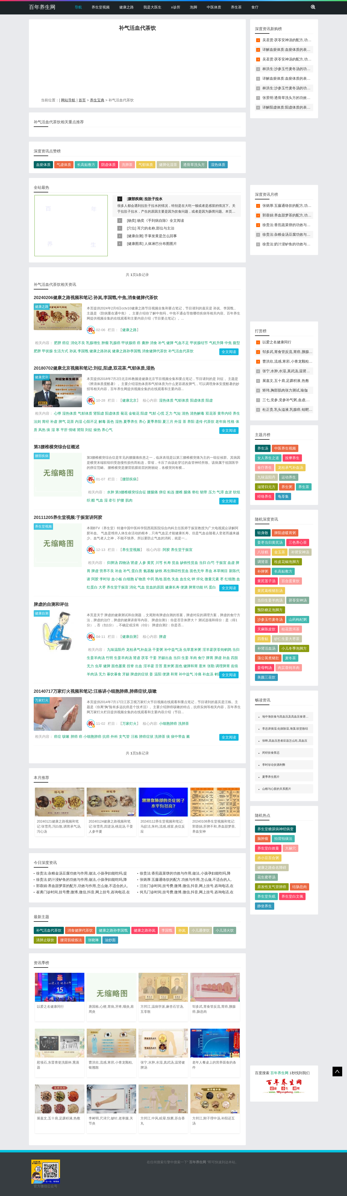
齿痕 (234, 666)
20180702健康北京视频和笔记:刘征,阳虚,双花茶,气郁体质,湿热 (94, 368)
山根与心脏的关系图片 (276, 789)
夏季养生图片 (271, 776)
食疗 (255, 7)
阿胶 (166, 550)
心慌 (160, 413)
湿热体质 (218, 165)
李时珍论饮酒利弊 (273, 764)
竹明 (109, 658)
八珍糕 (262, 552)
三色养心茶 (298, 542)
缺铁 (158, 571)
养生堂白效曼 (268, 848)
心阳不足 (90, 421)
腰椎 (179, 492)
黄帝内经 (224, 413)
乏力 (169, 413)
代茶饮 (209, 421)
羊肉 (193, 658)
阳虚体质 (197, 400)
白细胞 (128, 579)
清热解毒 (197, 413)
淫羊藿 (148, 666)
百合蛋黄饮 (290, 581)
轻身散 (262, 533)
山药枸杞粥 (298, 619)
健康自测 (135, 236)
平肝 (64, 430)
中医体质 (214, 7)
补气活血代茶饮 (181, 351)
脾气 (62, 421)
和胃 (174, 674)
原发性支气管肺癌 (271, 887)
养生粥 (286, 487)
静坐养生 (264, 906)
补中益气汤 (173, 649)
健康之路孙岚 (100, 351)
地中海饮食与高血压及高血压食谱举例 (286, 716)
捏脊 (130, 666)
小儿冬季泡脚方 (294, 648)
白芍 (210, 563)
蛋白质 (136, 571)
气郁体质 (146, 165)
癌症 (65, 343)
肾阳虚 (98, 413)
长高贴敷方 (86, 165)
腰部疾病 (41, 456)
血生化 (185, 579)
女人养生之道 (268, 458)
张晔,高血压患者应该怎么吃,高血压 (284, 740)
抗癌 (106, 736)
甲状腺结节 (199, 343)
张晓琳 (93, 940)
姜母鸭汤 (264, 668)
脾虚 (95, 571)
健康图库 (135, 244)
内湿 (78, 421)
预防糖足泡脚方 (270, 610)
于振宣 (221, 563)
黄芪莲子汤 (266, 581)
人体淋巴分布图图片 (160, 244)
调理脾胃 (222, 666)
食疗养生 (264, 467)
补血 (118, 571)
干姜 (153, 658)
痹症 (162, 492)
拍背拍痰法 (283, 839)
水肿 (110, 492)
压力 (212, 492)
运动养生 (288, 477)
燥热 (97, 430)
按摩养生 (292, 458)
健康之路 (126, 7)
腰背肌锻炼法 (71, 940)
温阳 (157, 674)
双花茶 (211, 413)
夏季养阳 (154, 421)
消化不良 (78, 343)
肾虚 (134, 563)
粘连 (170, 492)
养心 (142, 421)
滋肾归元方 (266, 487)
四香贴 (262, 639)
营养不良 (107, 571)
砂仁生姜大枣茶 (287, 639)
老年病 (220, 421)
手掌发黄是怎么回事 (160, 236)
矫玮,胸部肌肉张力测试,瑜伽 (285, 390)
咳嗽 (65, 736)
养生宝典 (97, 100)
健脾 (170, 343)
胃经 (45, 421)
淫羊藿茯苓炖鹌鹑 (216, 649)
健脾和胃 (190, 666)
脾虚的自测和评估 (51, 604)
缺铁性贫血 (189, 563)
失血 (175, 579)
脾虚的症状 (139, 674)
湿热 (118, 421)
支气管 (124, 736)
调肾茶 (262, 562)
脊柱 (195, 492)
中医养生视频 (285, 448)
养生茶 (236, 7)
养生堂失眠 (266, 896)
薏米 (202, 666)
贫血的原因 (155, 587)
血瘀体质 (43, 165)
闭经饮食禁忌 (271, 752)
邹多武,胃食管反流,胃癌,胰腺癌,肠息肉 (293, 352)
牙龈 (125, 674)
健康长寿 (172, 587)
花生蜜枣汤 (266, 877)
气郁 (152, 413)
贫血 (175, 563)
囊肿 (145, 343)
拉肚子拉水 (153, 199)
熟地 (158, 579)
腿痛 (187, 492)
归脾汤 (112, 563)
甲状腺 (47, 351)
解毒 (102, 421)
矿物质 (140, 579)
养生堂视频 (101, 7)
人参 (142, 563)
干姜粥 (157, 649)
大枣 (102, 587)
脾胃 (209, 658)
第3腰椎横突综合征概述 (57, 446)
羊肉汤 (92, 674)
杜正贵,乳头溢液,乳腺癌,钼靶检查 (289, 409)
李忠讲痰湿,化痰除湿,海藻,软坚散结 (285, 728)
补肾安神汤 (300, 552)
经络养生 (264, 496)
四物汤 (124, 563)
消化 (133, 587)
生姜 (185, 658)
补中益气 (186, 674)
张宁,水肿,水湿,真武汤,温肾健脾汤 (289, 371)
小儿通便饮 (201, 930)
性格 (230, 421)
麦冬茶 (290, 658)
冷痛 (197, 674)
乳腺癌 (115, 343)
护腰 (120, 500)
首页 (82, 100)
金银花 (134, 413)
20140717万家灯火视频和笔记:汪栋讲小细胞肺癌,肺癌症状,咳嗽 (95, 691)
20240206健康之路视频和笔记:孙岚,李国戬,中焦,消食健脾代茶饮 (96, 297)
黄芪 (150, 563)
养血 (208, 571)
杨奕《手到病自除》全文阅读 (160, 220)
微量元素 (212, 579)
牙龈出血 (165, 658)
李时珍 (105, 579)
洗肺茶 (127, 165)
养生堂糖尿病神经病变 (275, 829)
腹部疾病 (135, 199)
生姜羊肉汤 (123, 658)
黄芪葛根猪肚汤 (270, 590)
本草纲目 (220, 571)
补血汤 (207, 674)
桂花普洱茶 (290, 629)
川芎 (159, 563)
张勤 (210, 666)
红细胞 (230, 579)
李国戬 (83, 351)
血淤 (228, 492)
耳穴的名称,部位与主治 (155, 228)
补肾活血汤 (266, 648)
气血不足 (181, 343)
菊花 (124, 413)
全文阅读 (229, 352)
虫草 (98, 666)
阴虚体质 (108, 165)
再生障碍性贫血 (176, 571)
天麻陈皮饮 (266, 629)
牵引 (112, 500)
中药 (150, 579)
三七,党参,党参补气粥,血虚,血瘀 (288, 400)
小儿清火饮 (225, 930)
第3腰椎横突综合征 (130, 492)
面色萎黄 (118, 666)
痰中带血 (178, 736)
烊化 (200, 579)
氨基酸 (148, 571)
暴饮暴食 (114, 674)
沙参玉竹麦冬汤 (270, 619)
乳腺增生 (93, 343)
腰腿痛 (152, 492)
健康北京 (41, 377)
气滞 (220, 492)
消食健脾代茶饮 (154, 351)
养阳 (190, 421)
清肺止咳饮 (45, 940)
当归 (202, 563)
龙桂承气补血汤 (138, 649)
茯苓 (144, 658)
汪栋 (134, 736)
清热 (185, 413)
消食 (153, 343)
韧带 (203, 492)
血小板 (116, 579)
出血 (138, 666)
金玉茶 (279, 552)
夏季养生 (130, 421)
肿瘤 (105, 343)
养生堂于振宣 (182, 550)
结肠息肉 (299, 887)
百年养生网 (42, 7)
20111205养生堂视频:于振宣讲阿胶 (68, 517)
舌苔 (158, 666)
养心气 (107, 430)
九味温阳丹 (116, 649)
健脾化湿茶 (168, 165)
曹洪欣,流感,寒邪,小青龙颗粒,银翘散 (291, 361)
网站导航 (68, 100)
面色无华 (197, 571)
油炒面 (110, 940)
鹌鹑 (218, 674)
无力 (102, 674)
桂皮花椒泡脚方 (287, 562)
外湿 (177, 421)
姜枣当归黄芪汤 (270, 542)
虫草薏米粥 (192, 649)
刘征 (88, 430)
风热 (42, 430)
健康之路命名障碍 (271, 867)
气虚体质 (64, 165)
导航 (78, 7)
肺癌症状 (146, 736)
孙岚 (73, 351)
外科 (114, 736)
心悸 (57, 413)
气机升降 (216, 343)
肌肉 (129, 500)
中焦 (228, 343)
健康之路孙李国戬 (126, 351)
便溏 (184, 587)
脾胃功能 (196, 587)
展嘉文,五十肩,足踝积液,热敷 (285, 381)
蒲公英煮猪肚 (268, 658)
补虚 (53, 421)
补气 (161, 343)
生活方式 (61, 351)
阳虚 (209, 400)
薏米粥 (168, 666)
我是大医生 (152, 7)
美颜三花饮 (266, 677)
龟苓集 (283, 496)
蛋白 (212, 587)
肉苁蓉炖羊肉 (289, 668)
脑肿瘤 (262, 839)
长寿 (167, 563)
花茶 (70, 421)
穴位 (131, 228)
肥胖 (57, 343)
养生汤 (262, 448)
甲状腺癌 (128, 343)
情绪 (72, 430)
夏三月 (167, 421)
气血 (99, 500)
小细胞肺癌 (168, 723)
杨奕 (131, 220)
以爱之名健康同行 (276, 342)
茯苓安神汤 (298, 600)
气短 (177, 413)
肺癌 (74, 736)
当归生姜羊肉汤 (270, 600)
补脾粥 (262, 571)
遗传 (199, 421)
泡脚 (193, 7)
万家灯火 (41, 700)
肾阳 (80, 430)
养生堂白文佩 (292, 896)
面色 (110, 421)
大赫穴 (290, 848)
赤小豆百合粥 (268, 858)
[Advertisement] (137, 66)
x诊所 (175, 7)
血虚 (231, 563)
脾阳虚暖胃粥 (285, 533)
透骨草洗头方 (194, 165)
